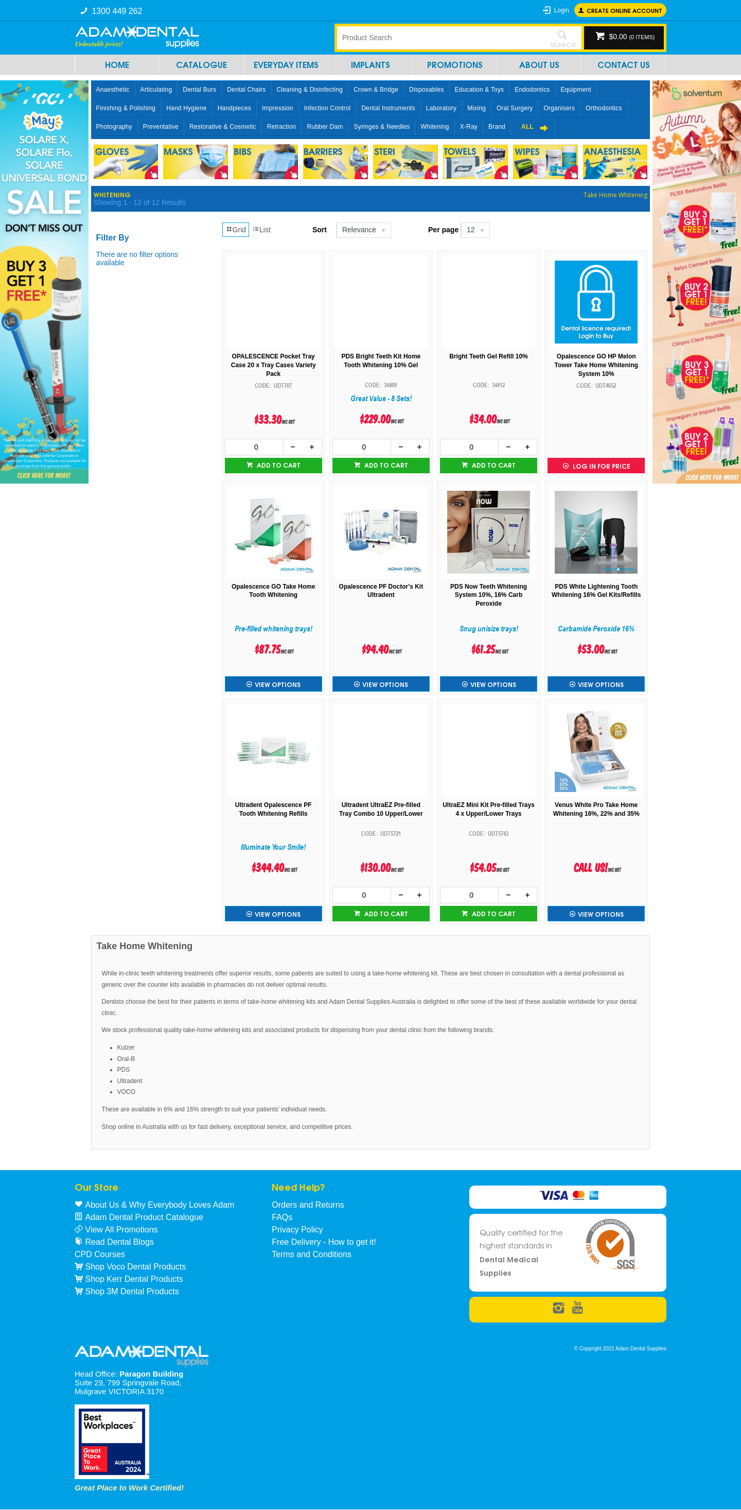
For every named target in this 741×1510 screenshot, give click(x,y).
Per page (443, 230)
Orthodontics (604, 108)
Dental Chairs (246, 89)
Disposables (426, 89)
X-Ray (469, 126)
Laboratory (441, 108)
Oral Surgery (515, 108)
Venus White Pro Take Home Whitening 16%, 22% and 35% (596, 809)
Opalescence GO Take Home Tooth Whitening (273, 591)
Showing (140, 202)
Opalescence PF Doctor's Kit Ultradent (381, 591)
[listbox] (363, 230)
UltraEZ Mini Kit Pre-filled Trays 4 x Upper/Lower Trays (489, 809)
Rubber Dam (325, 126)
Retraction (281, 126)
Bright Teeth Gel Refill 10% (488, 356)
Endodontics (532, 89)
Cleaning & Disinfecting (310, 89)
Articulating (156, 89)
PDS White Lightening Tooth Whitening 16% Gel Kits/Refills (596, 591)
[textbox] (440, 37)
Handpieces (234, 108)
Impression (277, 108)
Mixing (476, 108)
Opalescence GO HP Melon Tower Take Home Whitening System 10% (596, 365)
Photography (114, 126)
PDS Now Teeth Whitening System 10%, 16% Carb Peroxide (488, 595)
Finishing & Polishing (126, 108)
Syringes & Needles (382, 126)
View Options (278, 684)
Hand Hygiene (186, 108)
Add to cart (278, 465)
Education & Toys (479, 89)
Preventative (161, 126)
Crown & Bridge (376, 89)
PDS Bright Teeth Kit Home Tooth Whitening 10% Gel (380, 361)
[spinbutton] (254, 447)
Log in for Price (600, 466)
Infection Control (327, 108)
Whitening (434, 126)
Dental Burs (199, 89)
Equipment (576, 89)
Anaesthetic (113, 89)
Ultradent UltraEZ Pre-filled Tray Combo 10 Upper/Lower (381, 809)
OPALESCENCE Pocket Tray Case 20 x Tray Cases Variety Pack (273, 365)
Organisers (559, 108)
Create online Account (624, 10)
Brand (496, 126)
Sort (319, 230)
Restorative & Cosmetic (222, 126)
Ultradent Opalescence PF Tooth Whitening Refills (273, 809)
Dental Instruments (388, 108)
